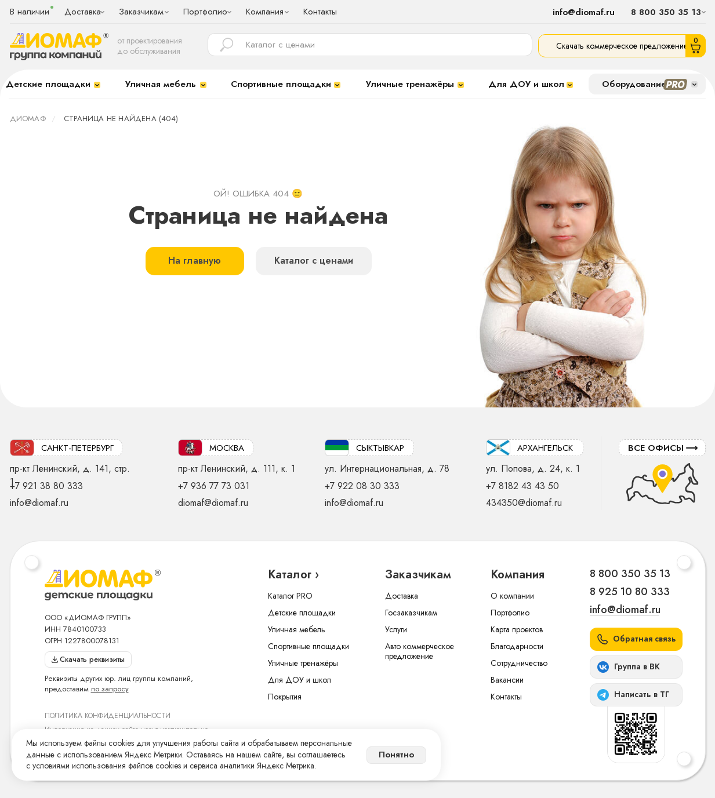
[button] (636, 639)
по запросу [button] (110, 688)
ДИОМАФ (28, 118)
